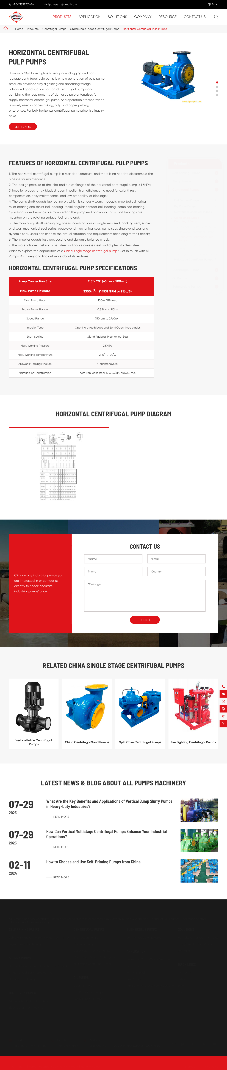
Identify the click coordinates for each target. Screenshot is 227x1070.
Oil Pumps (179, 278)
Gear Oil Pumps (84, 985)
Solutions (117, 17)
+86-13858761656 (23, 4)
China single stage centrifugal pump (90, 254)
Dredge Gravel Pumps (23, 979)
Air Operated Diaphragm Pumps (29, 1001)
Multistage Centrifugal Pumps (193, 259)
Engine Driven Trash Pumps (26, 944)
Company (142, 17)
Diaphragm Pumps (185, 270)
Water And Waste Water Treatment (149, 959)
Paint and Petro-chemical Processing (150, 985)
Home (19, 29)
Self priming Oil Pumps (88, 999)
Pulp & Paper (135, 979)
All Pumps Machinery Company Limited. (51, 1066)
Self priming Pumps (186, 173)
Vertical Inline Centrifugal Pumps (33, 745)
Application (90, 17)
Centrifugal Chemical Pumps (193, 212)
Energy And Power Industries (196, 944)
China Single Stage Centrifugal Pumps (94, 29)
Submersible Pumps (186, 287)
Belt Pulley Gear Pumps (88, 992)
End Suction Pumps (186, 200)
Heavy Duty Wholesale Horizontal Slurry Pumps (39, 966)
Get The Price (23, 126)
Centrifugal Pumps (54, 29)
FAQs (181, 979)
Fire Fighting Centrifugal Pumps (197, 254)
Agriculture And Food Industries (198, 937)
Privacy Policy (209, 1066)
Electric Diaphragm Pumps (26, 1007)
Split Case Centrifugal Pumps (195, 231)
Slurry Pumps (181, 181)
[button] (217, 82)
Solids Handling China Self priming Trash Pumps (39, 937)
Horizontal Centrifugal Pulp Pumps (145, 29)
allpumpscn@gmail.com (61, 4)
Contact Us (195, 17)
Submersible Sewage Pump (144, 937)
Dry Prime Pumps (185, 206)
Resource (168, 17)
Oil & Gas (133, 966)
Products (62, 17)
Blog (181, 985)
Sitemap (189, 1066)
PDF (180, 992)
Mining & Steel (136, 972)
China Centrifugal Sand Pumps (196, 226)
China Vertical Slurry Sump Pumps (30, 972)
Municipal (184, 950)
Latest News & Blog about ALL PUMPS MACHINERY (113, 782)
